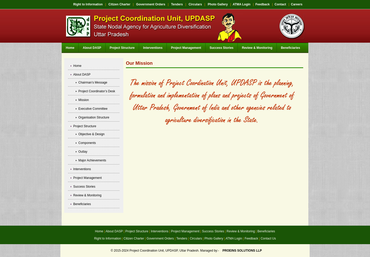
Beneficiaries (290, 48)
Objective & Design (91, 134)
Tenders (177, 4)
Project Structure (122, 48)
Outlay (82, 151)
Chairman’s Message (92, 82)
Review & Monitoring (257, 48)
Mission (83, 100)
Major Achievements (92, 160)
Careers (296, 4)
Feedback (262, 4)
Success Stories (222, 48)
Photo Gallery (218, 4)
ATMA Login (242, 4)
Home (70, 48)
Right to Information (88, 4)
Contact (280, 4)
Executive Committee (92, 109)
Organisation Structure (93, 117)
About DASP (92, 48)
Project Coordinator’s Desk (96, 91)
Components (87, 143)
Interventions (152, 48)
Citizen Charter (119, 4)
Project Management (186, 48)
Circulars (195, 4)
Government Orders (150, 4)
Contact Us (268, 238)
